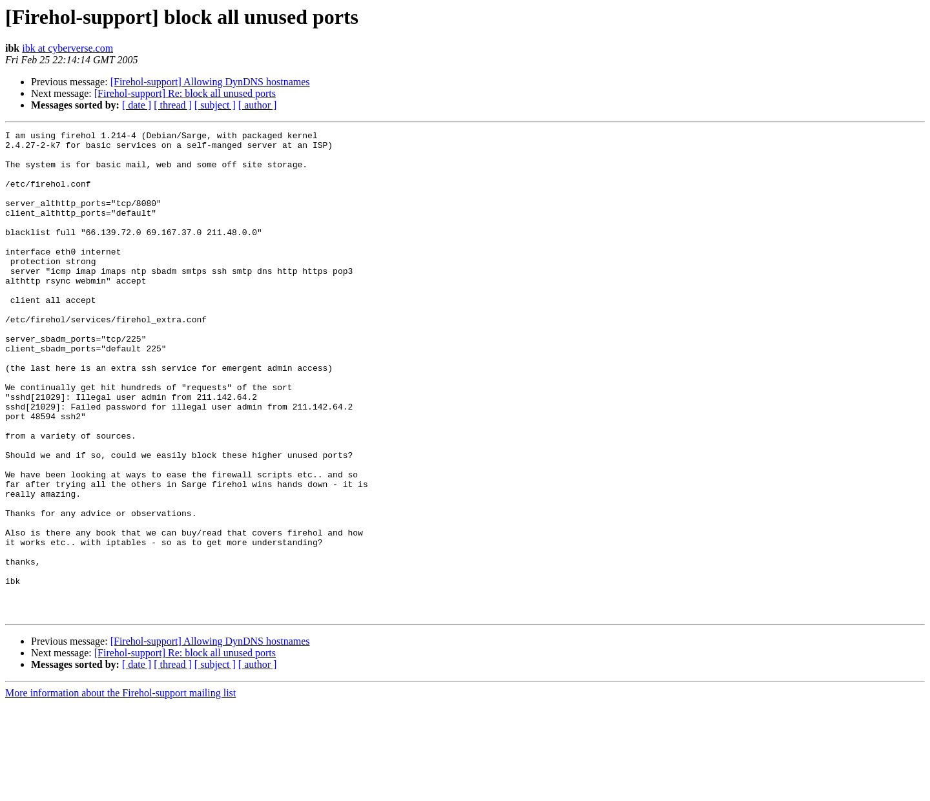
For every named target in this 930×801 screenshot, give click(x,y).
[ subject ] (215, 104)
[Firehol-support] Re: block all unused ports (185, 93)
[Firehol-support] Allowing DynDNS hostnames (210, 81)
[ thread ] (173, 104)
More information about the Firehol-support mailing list (120, 789)
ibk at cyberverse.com (67, 48)
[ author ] (257, 104)
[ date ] (136, 104)
